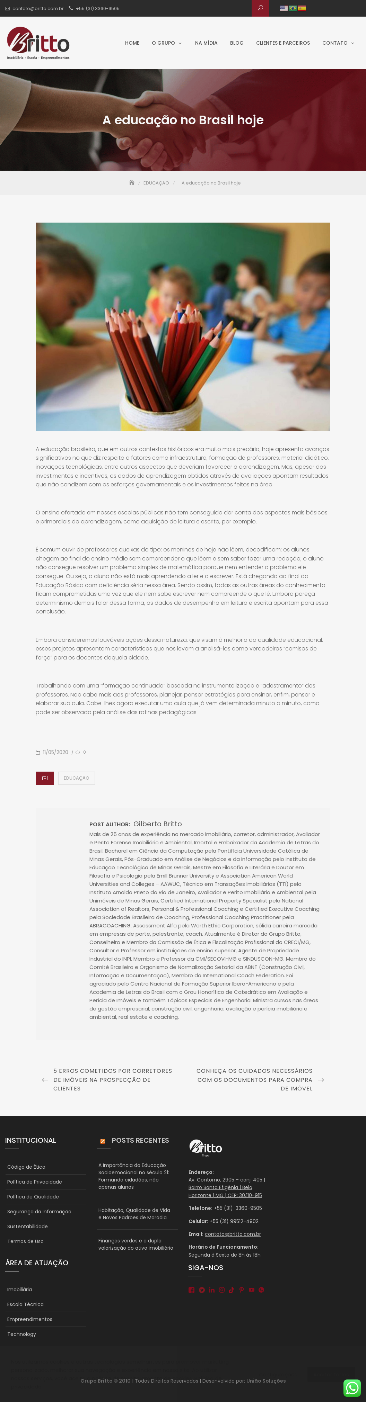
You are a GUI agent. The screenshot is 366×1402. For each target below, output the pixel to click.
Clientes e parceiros (283, 42)
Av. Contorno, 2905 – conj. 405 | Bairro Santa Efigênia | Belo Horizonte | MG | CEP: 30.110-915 (227, 1187)
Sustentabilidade (27, 1226)
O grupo (163, 42)
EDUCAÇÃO (76, 778)
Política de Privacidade (34, 1181)
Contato (335, 42)
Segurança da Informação (39, 1211)
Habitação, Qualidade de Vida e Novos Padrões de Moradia (134, 1214)
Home (132, 42)
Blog (237, 42)
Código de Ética (26, 1166)
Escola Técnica (25, 1304)
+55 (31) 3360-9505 (98, 8)
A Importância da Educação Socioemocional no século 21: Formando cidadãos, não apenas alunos (133, 1176)
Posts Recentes (140, 1140)
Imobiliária (19, 1289)
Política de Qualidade (33, 1196)
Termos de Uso (25, 1241)
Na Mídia (206, 42)
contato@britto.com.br (38, 8)
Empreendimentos (29, 1319)
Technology (21, 1334)
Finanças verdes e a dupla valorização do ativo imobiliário (135, 1244)
